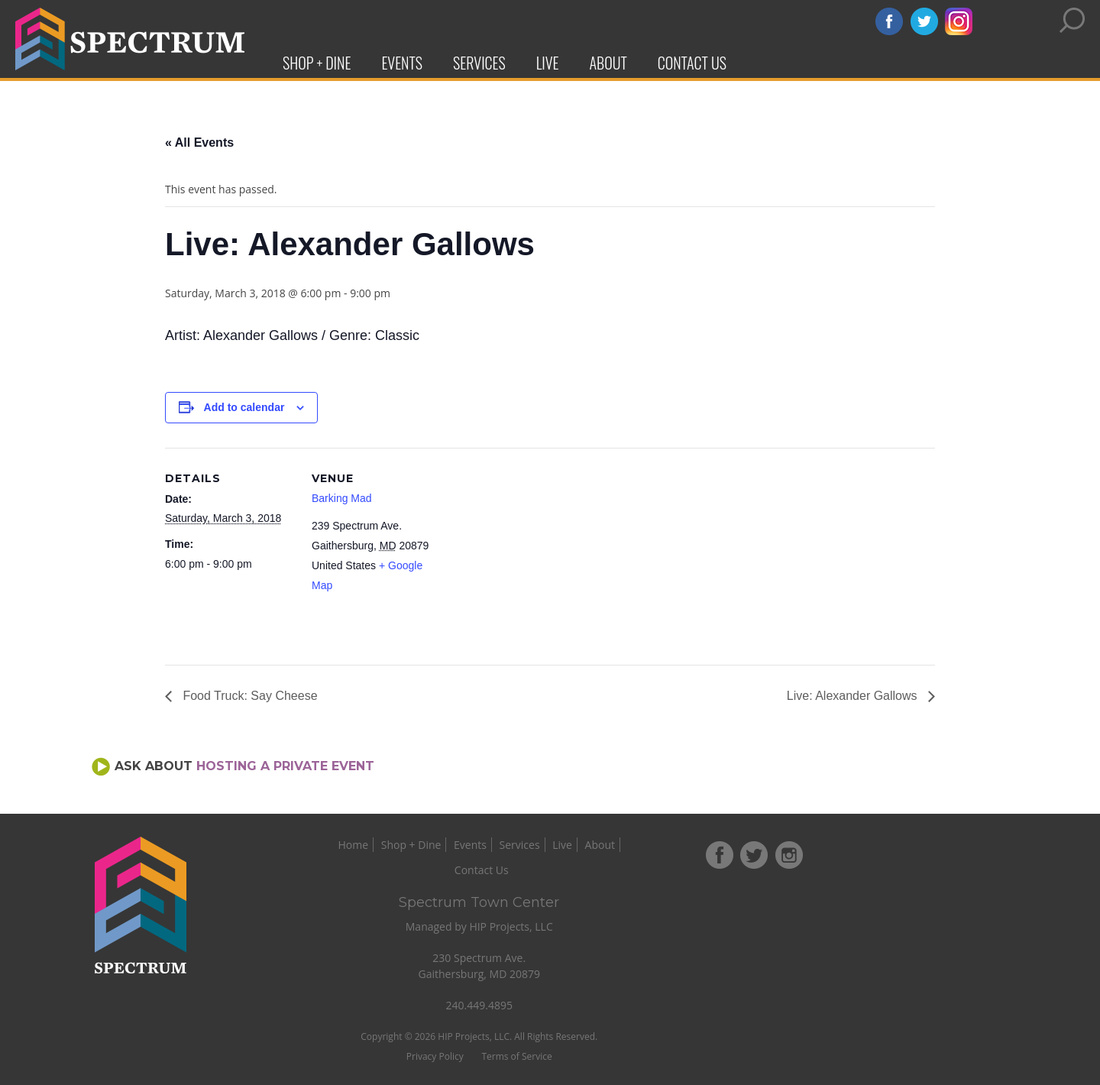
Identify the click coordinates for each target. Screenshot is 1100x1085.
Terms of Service (587, 1031)
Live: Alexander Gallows (853, 695)
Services (479, 62)
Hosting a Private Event (285, 766)
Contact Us (692, 62)
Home (393, 844)
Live (547, 62)
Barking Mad (342, 498)
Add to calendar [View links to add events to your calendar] (244, 407)
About (608, 62)
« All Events (199, 142)
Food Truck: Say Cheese (249, 695)
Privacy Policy (506, 1031)
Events (401, 62)
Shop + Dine (317, 62)
